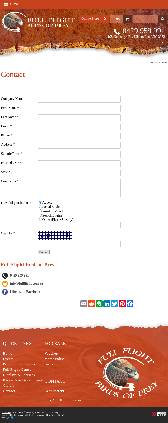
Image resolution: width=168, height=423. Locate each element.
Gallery (9, 385)
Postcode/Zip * (11, 163)
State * (5, 172)
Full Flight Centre (17, 369)
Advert (47, 202)
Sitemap (6, 412)
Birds (49, 364)
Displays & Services (19, 375)
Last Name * (10, 117)
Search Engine (52, 215)
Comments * (9, 181)
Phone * (6, 135)
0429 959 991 (144, 30)
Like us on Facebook (21, 291)
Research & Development (23, 380)
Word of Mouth (53, 211)
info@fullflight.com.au (26, 283)
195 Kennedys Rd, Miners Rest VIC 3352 (136, 36)
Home (153, 62)
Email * (6, 126)
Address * (8, 144)
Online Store (90, 18)
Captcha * (8, 233)
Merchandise (55, 359)
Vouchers (52, 353)
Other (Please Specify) (58, 219)
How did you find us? (16, 203)
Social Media (51, 207)
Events (8, 359)
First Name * (10, 108)
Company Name (12, 98)
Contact (163, 62)
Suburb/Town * (11, 153)
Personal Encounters (19, 364)
